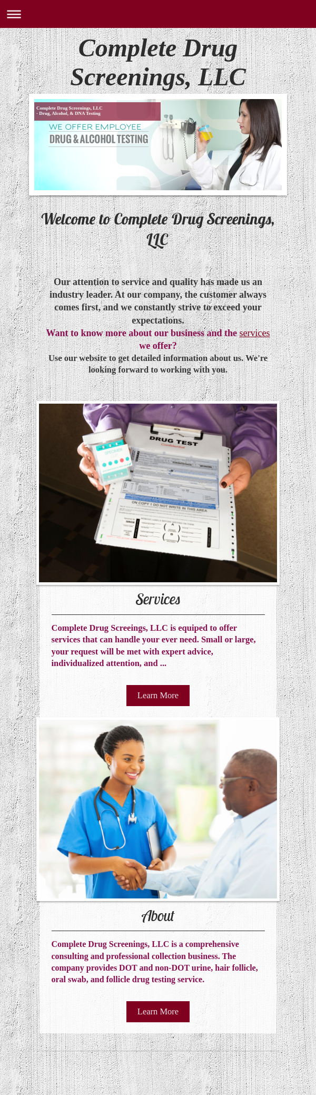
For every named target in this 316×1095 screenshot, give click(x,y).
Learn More (158, 695)
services (254, 333)
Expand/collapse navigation (158, 14)
